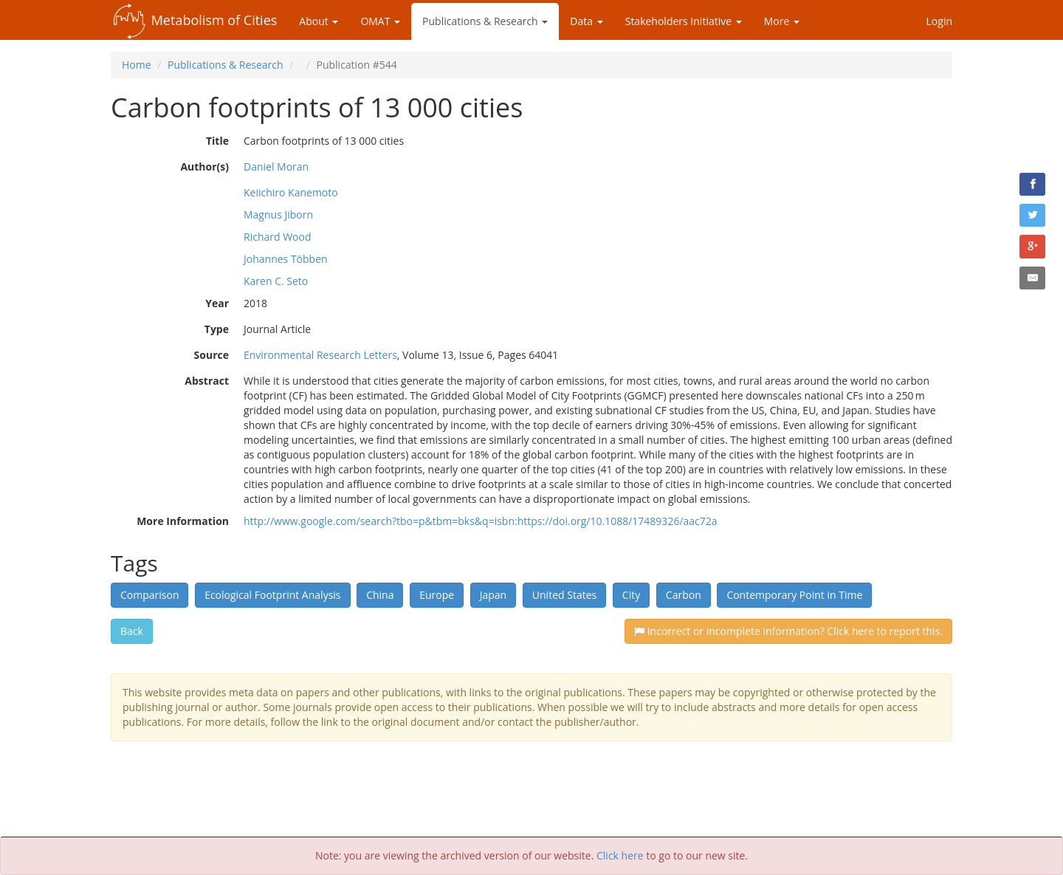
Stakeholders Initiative (683, 21)
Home (136, 65)
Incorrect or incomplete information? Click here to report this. (788, 631)
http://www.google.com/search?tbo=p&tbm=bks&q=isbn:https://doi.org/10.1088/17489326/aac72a (481, 521)
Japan (493, 595)
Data (586, 21)
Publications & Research (485, 21)
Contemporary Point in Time (794, 595)
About (318, 21)
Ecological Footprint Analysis (272, 595)
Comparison (149, 595)
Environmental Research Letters (320, 355)
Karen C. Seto (276, 281)
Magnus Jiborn (278, 214)
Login (939, 21)
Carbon (683, 595)
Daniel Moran (276, 166)
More (781, 21)
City (631, 595)
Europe (436, 595)
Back (131, 631)
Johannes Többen (286, 259)
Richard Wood (278, 237)
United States (564, 595)
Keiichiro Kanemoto (291, 192)
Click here (620, 855)
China (379, 595)
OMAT (380, 21)
